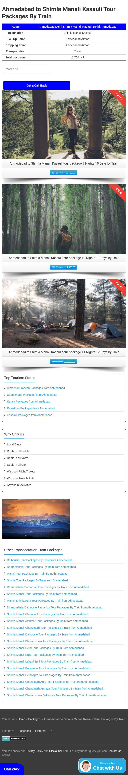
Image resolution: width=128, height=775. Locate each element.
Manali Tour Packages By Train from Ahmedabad (37, 573)
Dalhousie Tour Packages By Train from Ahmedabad (39, 560)
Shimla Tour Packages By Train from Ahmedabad (37, 580)
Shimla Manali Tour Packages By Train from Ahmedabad (42, 594)
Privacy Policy (34, 751)
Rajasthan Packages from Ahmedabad (31, 408)
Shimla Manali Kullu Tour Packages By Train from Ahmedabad (45, 654)
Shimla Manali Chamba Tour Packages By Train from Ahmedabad (47, 614)
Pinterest (40, 730)
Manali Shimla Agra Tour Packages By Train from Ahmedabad (45, 600)
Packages (34, 719)
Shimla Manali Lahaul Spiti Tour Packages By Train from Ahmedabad (49, 661)
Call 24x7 (12, 769)
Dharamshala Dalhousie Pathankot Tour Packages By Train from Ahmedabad (54, 607)
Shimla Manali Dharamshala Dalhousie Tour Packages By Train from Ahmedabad (57, 695)
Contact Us (114, 751)
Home (21, 719)
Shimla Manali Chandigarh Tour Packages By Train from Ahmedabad (49, 627)
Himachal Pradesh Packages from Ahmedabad (36, 388)
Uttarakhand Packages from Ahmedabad (32, 394)
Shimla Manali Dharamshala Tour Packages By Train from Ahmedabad (50, 641)
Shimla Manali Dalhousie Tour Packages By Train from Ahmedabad (48, 634)
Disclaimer (55, 751)
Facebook (25, 730)
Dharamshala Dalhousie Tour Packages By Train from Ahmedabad (48, 587)
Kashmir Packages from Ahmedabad (29, 415)
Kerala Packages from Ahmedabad (28, 401)
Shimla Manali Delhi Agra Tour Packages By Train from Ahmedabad (48, 675)
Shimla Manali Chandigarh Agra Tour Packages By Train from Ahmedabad (52, 681)
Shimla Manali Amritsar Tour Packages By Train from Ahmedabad (47, 621)
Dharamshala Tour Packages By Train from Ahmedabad (41, 566)
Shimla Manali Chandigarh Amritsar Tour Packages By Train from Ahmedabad (55, 688)
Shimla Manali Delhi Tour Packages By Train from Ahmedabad (45, 648)
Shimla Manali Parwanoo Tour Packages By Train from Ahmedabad (48, 668)
